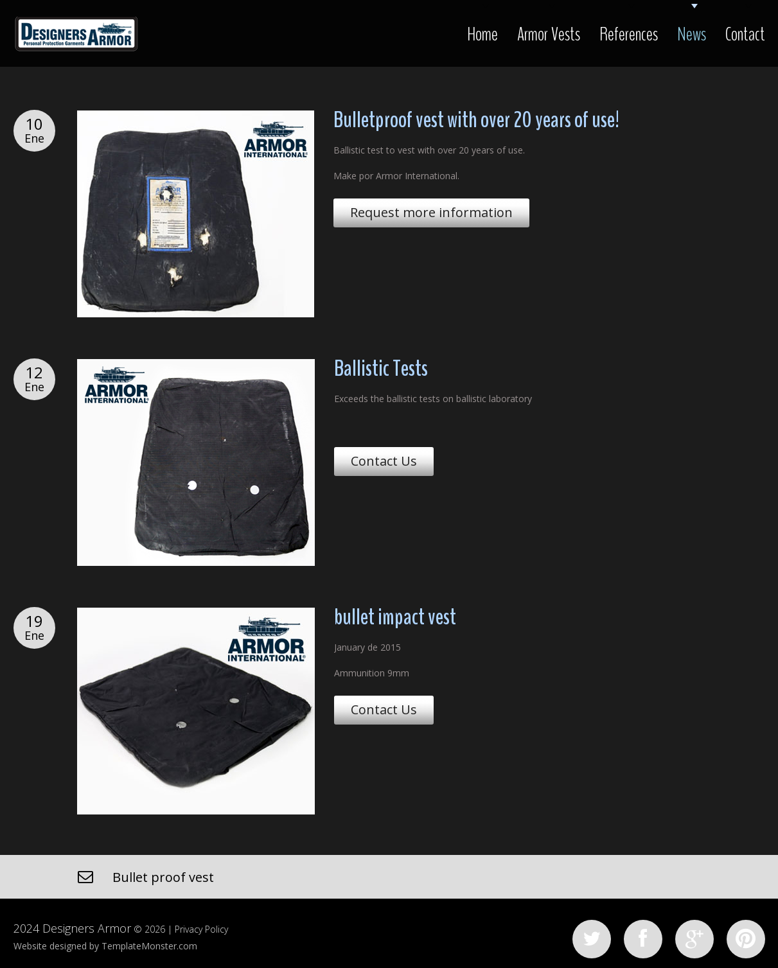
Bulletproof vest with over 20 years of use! (476, 120)
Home (482, 34)
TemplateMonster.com (149, 946)
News (691, 34)
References (628, 34)
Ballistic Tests (381, 368)
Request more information (431, 212)
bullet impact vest (395, 617)
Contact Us (384, 461)
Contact (745, 34)
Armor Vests (548, 34)
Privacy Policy (201, 929)
